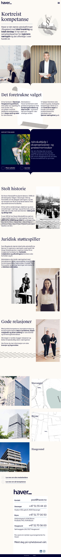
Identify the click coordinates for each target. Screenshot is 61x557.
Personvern (26, 555)
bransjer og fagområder (9, 345)
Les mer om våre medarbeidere (14, 478)
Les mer (25, 168)
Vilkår (34, 555)
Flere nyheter (8, 168)
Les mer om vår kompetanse (13, 482)
